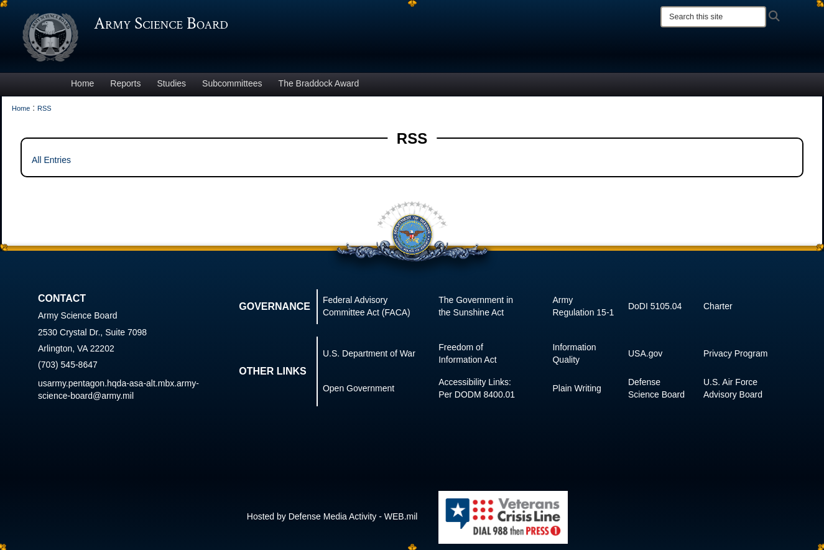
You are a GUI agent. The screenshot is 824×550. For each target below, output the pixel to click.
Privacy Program (735, 353)
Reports (125, 83)
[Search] (713, 16)
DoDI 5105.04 (655, 306)
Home (82, 83)
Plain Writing (576, 388)
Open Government (358, 388)
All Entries (51, 160)
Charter (718, 306)
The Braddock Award (319, 83)
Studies (171, 83)
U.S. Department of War (369, 353)
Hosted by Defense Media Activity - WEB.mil (332, 516)
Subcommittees (232, 83)
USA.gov (645, 353)
